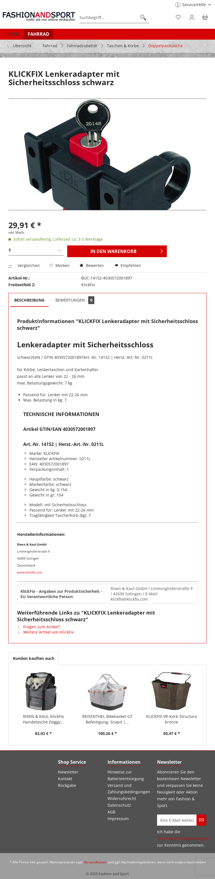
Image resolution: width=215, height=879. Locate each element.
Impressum (118, 818)
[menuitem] (114, 17)
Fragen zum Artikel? (38, 626)
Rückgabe (67, 785)
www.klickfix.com (29, 572)
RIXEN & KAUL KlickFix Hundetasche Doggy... (43, 719)
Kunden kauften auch (33, 658)
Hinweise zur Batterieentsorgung (126, 775)
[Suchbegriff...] (114, 17)
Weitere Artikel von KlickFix (45, 632)
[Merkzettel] (178, 17)
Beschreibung (29, 300)
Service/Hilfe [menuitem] (191, 4)
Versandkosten (95, 862)
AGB (111, 811)
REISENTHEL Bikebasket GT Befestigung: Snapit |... (107, 719)
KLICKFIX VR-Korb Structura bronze (171, 719)
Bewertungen (74, 300)
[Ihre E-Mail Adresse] (177, 820)
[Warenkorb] (206, 17)
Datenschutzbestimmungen (183, 838)
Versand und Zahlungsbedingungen (129, 789)
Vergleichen (24, 265)
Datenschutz (119, 805)
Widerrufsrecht (122, 798)
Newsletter (68, 772)
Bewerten (92, 265)
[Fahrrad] (38, 34)
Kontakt (65, 778)
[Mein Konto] (192, 17)
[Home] (13, 34)
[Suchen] (143, 17)
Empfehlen (128, 265)
